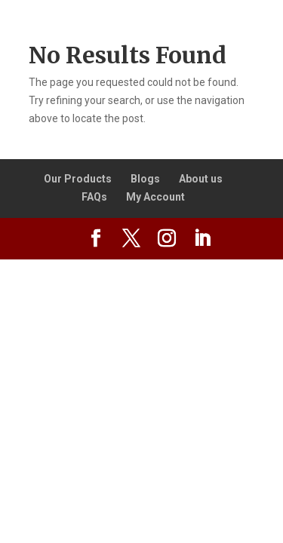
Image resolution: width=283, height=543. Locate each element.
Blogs (145, 179)
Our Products (78, 179)
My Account (155, 197)
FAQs (94, 197)
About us (201, 179)
